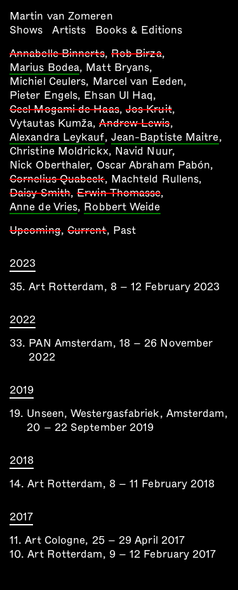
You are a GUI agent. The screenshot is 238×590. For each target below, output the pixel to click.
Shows (26, 30)
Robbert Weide (122, 208)
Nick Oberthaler (49, 165)
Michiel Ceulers (48, 81)
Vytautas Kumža (51, 123)
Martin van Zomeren (61, 16)
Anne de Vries (43, 208)
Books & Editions (138, 30)
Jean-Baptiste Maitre (165, 138)
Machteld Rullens (155, 179)
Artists (69, 30)
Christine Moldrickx (59, 151)
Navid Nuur (143, 151)
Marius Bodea (44, 68)
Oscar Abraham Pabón (153, 165)
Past (124, 230)
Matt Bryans (117, 67)
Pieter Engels (43, 95)
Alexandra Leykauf (57, 138)
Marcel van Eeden (138, 81)
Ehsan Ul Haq (118, 95)
